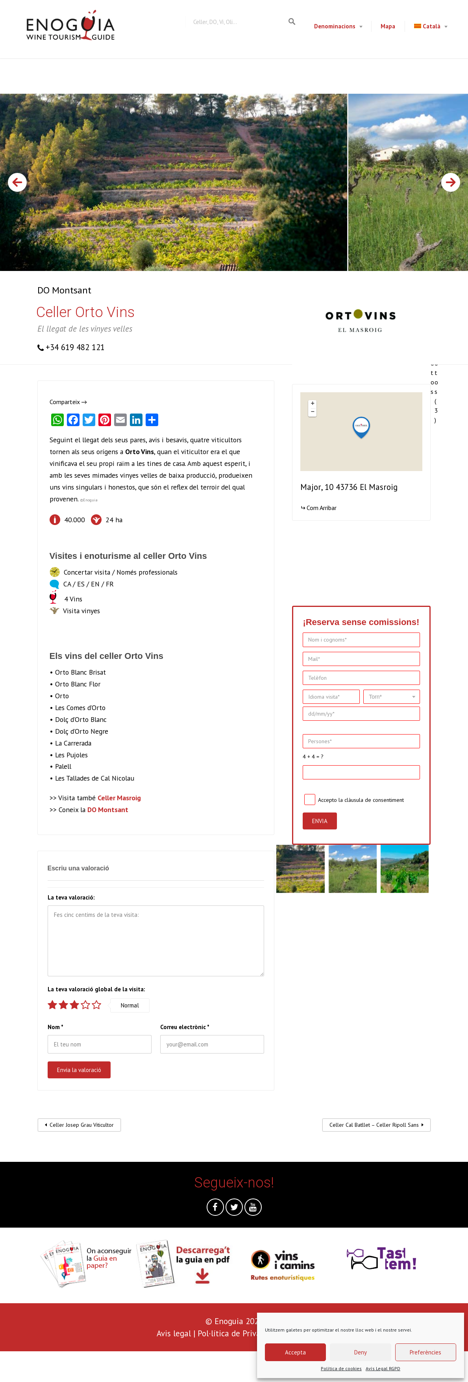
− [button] (313, 412)
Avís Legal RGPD (383, 1368)
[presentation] (60, 1366)
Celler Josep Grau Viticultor (82, 1124)
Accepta (295, 1352)
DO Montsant (64, 290)
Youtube (253, 1209)
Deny (360, 1352)
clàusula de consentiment (374, 799)
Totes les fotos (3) (436, 349)
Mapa (388, 26)
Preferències (425, 1352)
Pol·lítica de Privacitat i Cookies (254, 1333)
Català (427, 26)
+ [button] (313, 404)
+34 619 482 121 (75, 347)
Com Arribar (322, 508)
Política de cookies (341, 1368)
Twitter (234, 1209)
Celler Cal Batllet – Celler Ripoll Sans (374, 1124)
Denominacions (334, 26)
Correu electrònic (184, 1027)
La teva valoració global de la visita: (96, 989)
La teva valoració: (71, 897)
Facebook (215, 1209)
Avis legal (174, 1333)
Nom (55, 1027)
